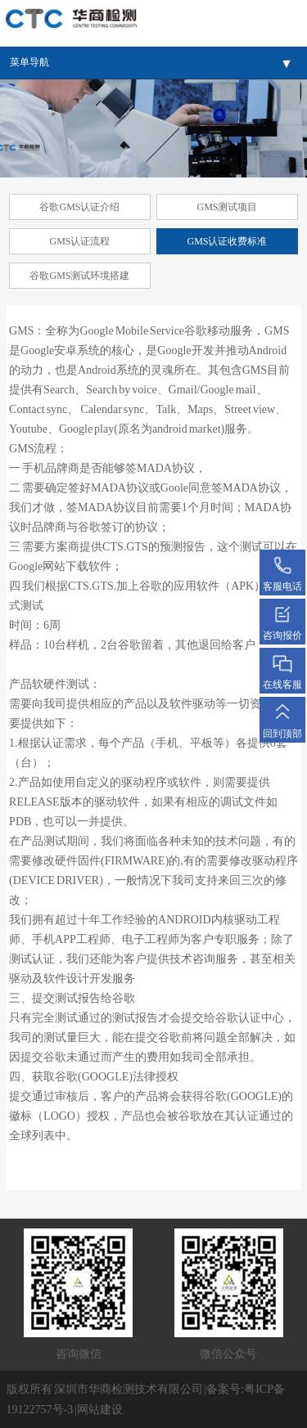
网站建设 (100, 1409)
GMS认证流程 (79, 241)
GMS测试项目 (226, 207)
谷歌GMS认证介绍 (79, 207)
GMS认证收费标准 (227, 241)
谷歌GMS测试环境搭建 (79, 275)
